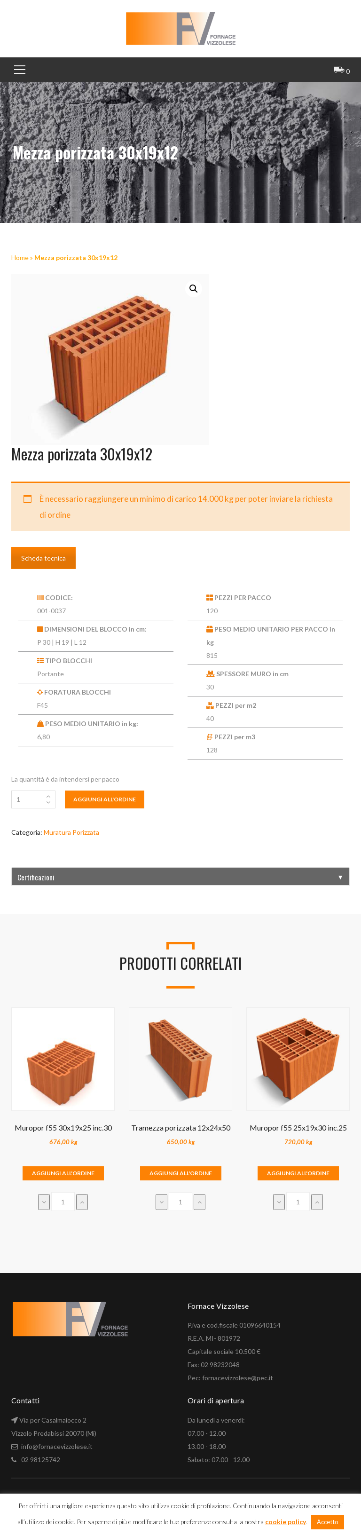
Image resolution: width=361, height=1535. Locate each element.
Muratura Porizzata (71, 832)
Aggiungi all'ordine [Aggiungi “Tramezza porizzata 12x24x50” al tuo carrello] (180, 1173)
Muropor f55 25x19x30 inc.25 (298, 1127)
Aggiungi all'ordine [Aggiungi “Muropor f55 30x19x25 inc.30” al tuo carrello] (63, 1173)
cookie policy (285, 1522)
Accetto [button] (327, 1522)
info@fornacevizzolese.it (56, 1446)
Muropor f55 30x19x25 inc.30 (63, 1127)
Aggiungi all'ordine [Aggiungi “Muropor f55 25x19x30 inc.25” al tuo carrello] (298, 1173)
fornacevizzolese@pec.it (237, 1378)
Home (20, 257)
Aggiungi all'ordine (104, 799)
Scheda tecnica (43, 558)
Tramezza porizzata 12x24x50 (180, 1127)
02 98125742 (40, 1460)
